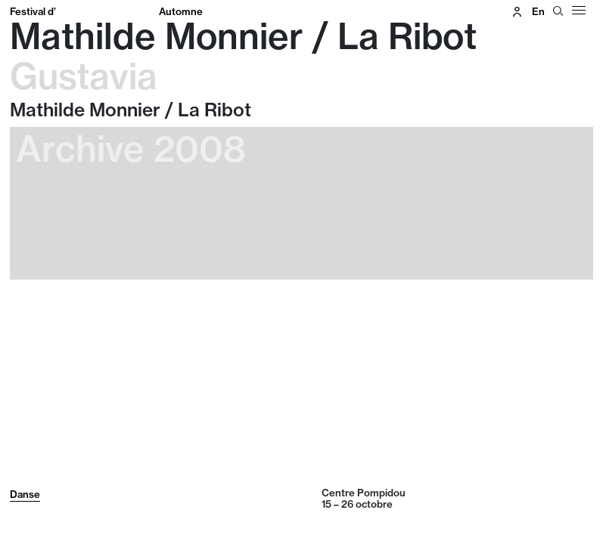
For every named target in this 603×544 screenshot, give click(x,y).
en (538, 11)
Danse (25, 494)
